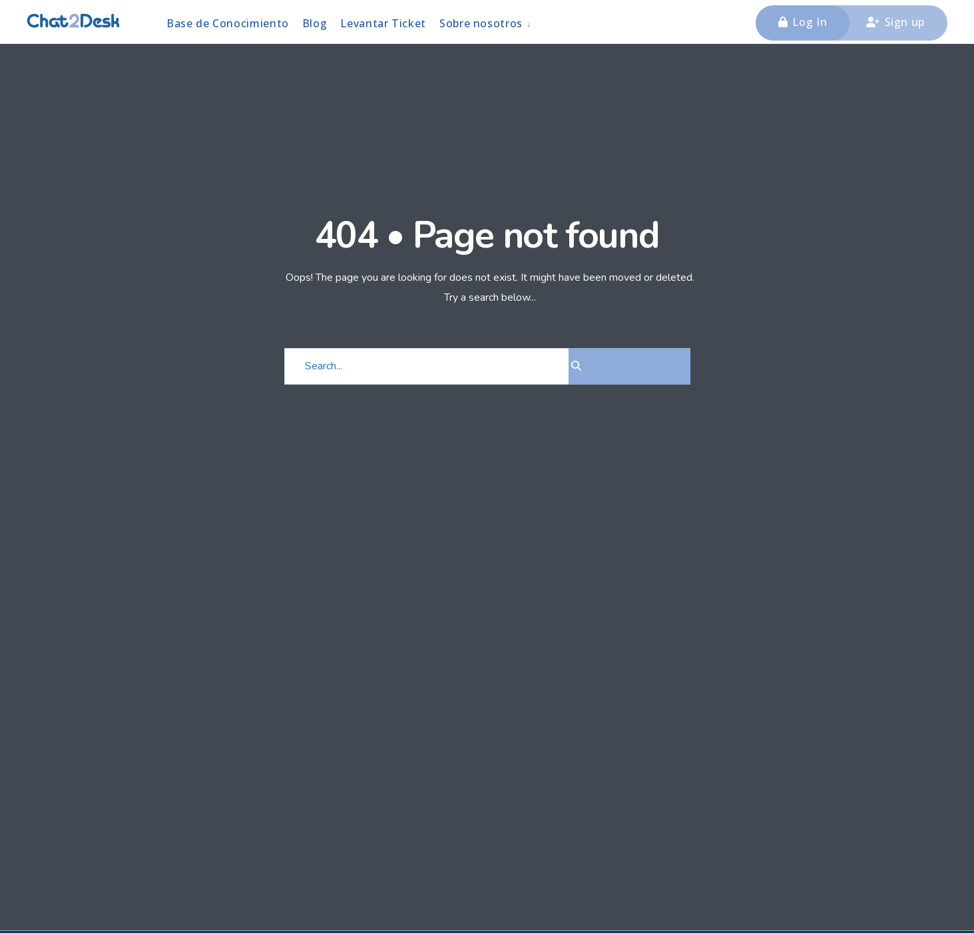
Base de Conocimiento (227, 23)
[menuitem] (486, 23)
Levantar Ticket (383, 23)
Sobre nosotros (481, 23)
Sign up (895, 22)
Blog (315, 23)
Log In (802, 22)
